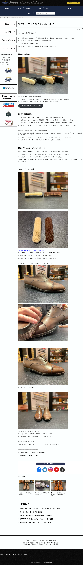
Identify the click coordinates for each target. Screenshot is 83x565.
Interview (17, 8)
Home (1, 554)
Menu (39, 8)
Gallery (68, 8)
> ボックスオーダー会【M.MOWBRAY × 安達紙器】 (35, 515)
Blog (7, 8)
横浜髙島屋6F (5, 64)
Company (25, 554)
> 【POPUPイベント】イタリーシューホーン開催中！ (36, 519)
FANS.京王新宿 (6, 57)
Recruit (18, 554)
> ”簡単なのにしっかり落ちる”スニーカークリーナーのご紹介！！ (40, 508)
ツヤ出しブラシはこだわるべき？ (36, 24)
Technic (28, 13)
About (7, 554)
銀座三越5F (5, 62)
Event (48, 8)
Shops (28, 8)
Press (58, 8)
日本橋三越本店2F (6, 60)
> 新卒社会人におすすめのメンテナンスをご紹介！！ (36, 522)
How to (12, 554)
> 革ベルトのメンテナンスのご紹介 (30, 512)
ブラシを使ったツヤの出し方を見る (30, 105)
